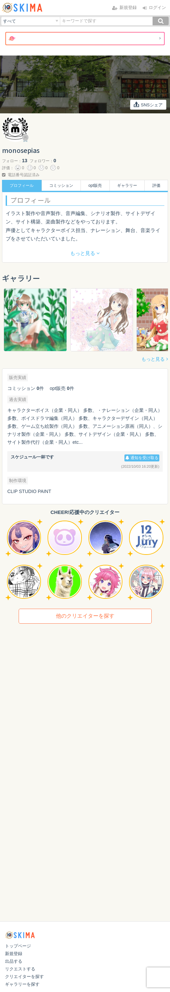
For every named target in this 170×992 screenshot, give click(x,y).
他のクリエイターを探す (85, 616)
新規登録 (13, 953)
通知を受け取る (141, 457)
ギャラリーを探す (22, 984)
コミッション (61, 185)
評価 (156, 185)
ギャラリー (127, 185)
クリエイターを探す (24, 976)
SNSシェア (148, 104)
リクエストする (20, 968)
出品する (13, 961)
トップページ (18, 945)
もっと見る (153, 359)
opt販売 (95, 185)
